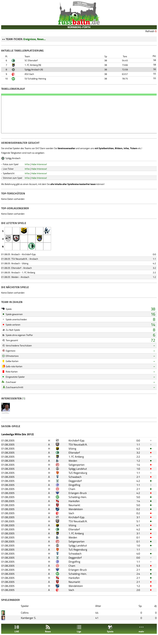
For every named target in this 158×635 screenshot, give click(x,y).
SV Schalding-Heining (35, 78)
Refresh (149, 31)
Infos (27, 164)
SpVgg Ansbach (32, 69)
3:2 (154, 268)
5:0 (138, 497)
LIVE (16, 629)
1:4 (138, 465)
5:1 (138, 521)
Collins (24, 613)
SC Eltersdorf (31, 60)
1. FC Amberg (31, 65)
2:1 (138, 477)
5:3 (138, 566)
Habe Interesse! (39, 164)
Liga (79, 629)
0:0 (154, 254)
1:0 (138, 469)
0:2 (138, 509)
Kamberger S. (28, 618)
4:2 (154, 263)
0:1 (138, 537)
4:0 (138, 554)
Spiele (110, 629)
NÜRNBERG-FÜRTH (79, 27)
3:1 (138, 517)
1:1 (154, 259)
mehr (141, 629)
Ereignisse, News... (34, 39)
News (48, 629)
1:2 (154, 277)
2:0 (138, 590)
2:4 (138, 574)
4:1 (138, 525)
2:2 (154, 272)
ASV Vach (29, 74)
